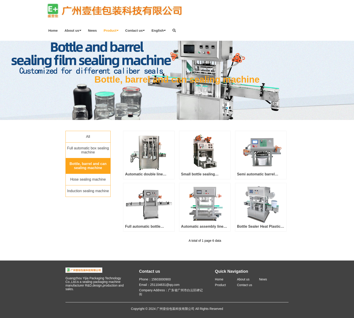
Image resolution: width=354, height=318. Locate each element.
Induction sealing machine (88, 191)
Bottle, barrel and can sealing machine (88, 166)
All (88, 137)
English (158, 30)
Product (111, 30)
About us (73, 30)
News (92, 30)
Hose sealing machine (88, 179)
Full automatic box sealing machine (88, 150)
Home (53, 30)
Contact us (135, 30)
